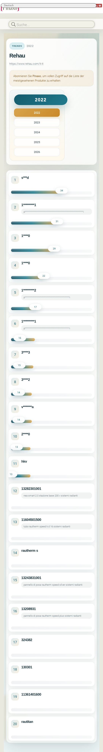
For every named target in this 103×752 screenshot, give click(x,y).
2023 (37, 122)
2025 (37, 142)
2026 (37, 152)
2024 (37, 132)
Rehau (17, 56)
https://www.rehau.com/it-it (26, 63)
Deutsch (9, 5)
